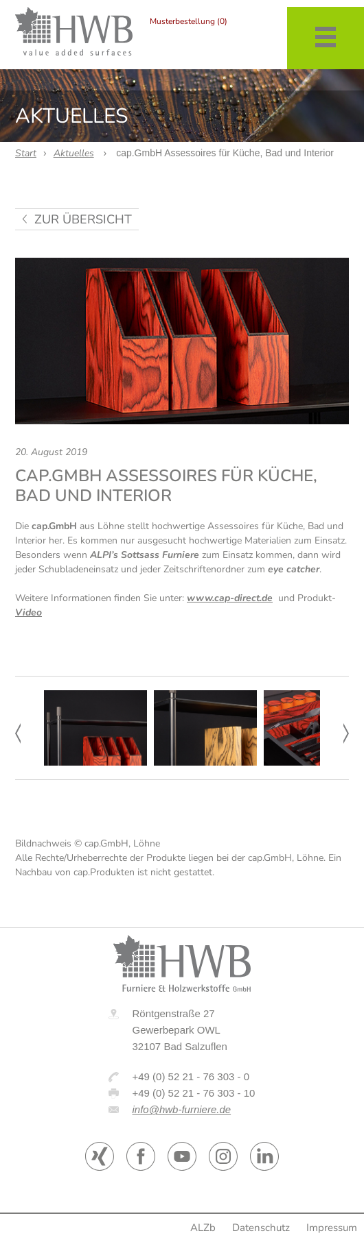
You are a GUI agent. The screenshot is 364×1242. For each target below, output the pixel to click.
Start (25, 153)
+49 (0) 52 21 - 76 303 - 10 (194, 1093)
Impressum (331, 1227)
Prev (18, 733)
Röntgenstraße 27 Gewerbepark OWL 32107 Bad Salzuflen (180, 1030)
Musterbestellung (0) (188, 21)
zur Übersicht (83, 219)
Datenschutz (261, 1227)
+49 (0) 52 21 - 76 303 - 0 (191, 1076)
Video (28, 612)
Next (346, 733)
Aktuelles (74, 153)
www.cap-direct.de (230, 598)
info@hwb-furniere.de (182, 1109)
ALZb (203, 1227)
